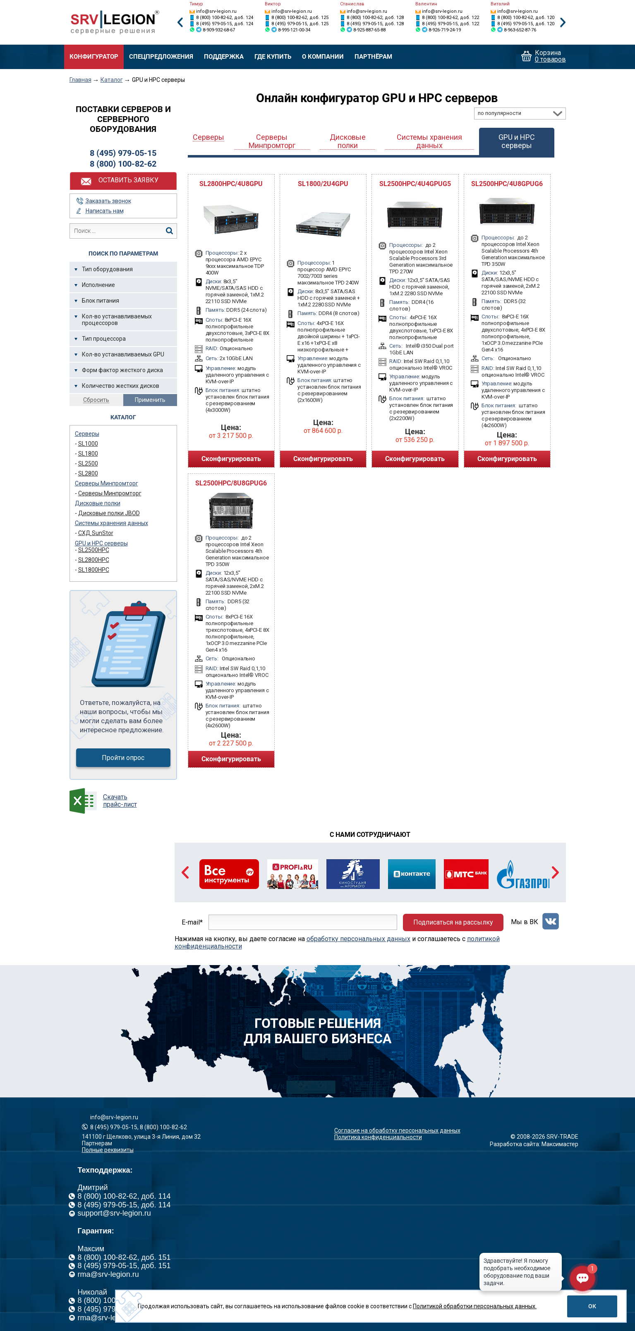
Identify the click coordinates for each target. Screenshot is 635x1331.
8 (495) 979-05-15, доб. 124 (224, 23)
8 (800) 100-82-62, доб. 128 (375, 17)
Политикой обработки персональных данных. (475, 1306)
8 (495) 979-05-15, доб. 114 (124, 1205)
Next (563, 22)
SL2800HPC (93, 560)
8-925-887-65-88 (369, 30)
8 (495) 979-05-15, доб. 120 (525, 23)
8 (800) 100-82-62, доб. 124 (224, 17)
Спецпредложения (161, 57)
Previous (180, 22)
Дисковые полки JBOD (109, 513)
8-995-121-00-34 (294, 30)
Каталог (112, 79)
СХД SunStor (95, 533)
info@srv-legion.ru (216, 11)
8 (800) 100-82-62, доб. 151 (124, 1257)
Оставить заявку (128, 180)
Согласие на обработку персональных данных (397, 1130)
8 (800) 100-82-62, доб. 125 (299, 17)
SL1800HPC (93, 569)
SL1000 (88, 443)
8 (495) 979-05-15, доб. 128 (375, 23)
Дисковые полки (97, 503)
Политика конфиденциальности (378, 1137)
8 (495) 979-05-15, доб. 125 (299, 23)
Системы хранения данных (111, 523)
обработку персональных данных (358, 939)
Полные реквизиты (108, 1150)
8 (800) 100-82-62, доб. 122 (450, 17)
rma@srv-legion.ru (108, 1274)
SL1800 (88, 453)
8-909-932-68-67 (219, 30)
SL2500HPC (93, 550)
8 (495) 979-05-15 (123, 153)
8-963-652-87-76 (520, 30)
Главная (80, 79)
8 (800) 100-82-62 (123, 164)
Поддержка (224, 57)
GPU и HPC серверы (101, 543)
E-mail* (192, 922)
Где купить (272, 57)
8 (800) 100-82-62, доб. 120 (525, 17)
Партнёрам (373, 57)
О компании (323, 57)
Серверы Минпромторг (106, 483)
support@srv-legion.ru (114, 1213)
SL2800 (88, 473)
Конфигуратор (93, 57)
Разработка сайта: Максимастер (534, 1144)
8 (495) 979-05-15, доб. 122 (450, 23)
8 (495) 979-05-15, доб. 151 (124, 1266)
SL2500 (88, 463)
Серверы (87, 433)
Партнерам (97, 1143)
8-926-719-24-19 (445, 30)
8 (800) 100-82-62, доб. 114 (124, 1196)
